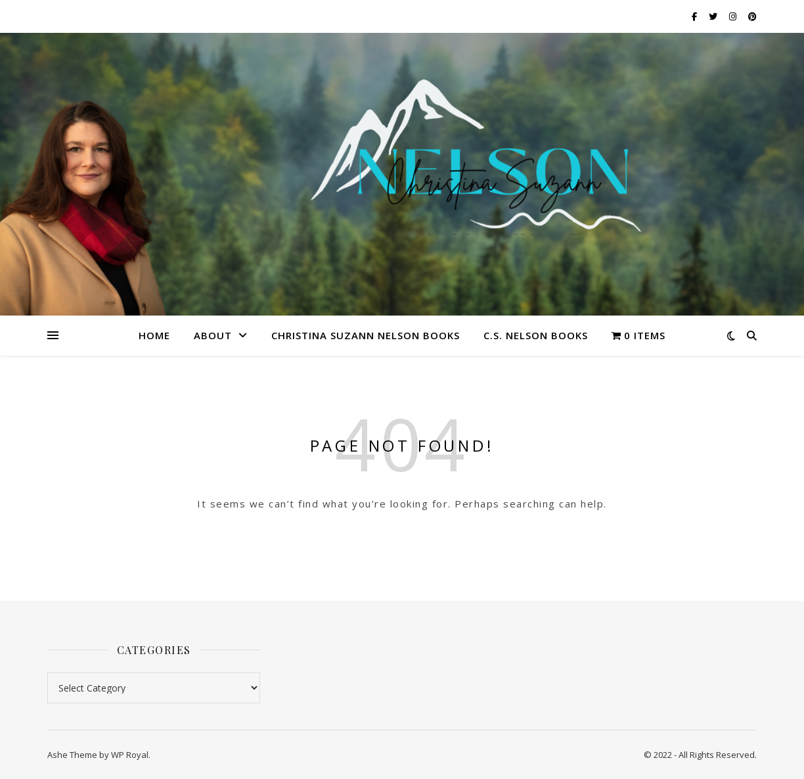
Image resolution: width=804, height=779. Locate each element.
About (213, 335)
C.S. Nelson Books (535, 335)
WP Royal (129, 755)
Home (154, 335)
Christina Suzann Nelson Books (365, 335)
